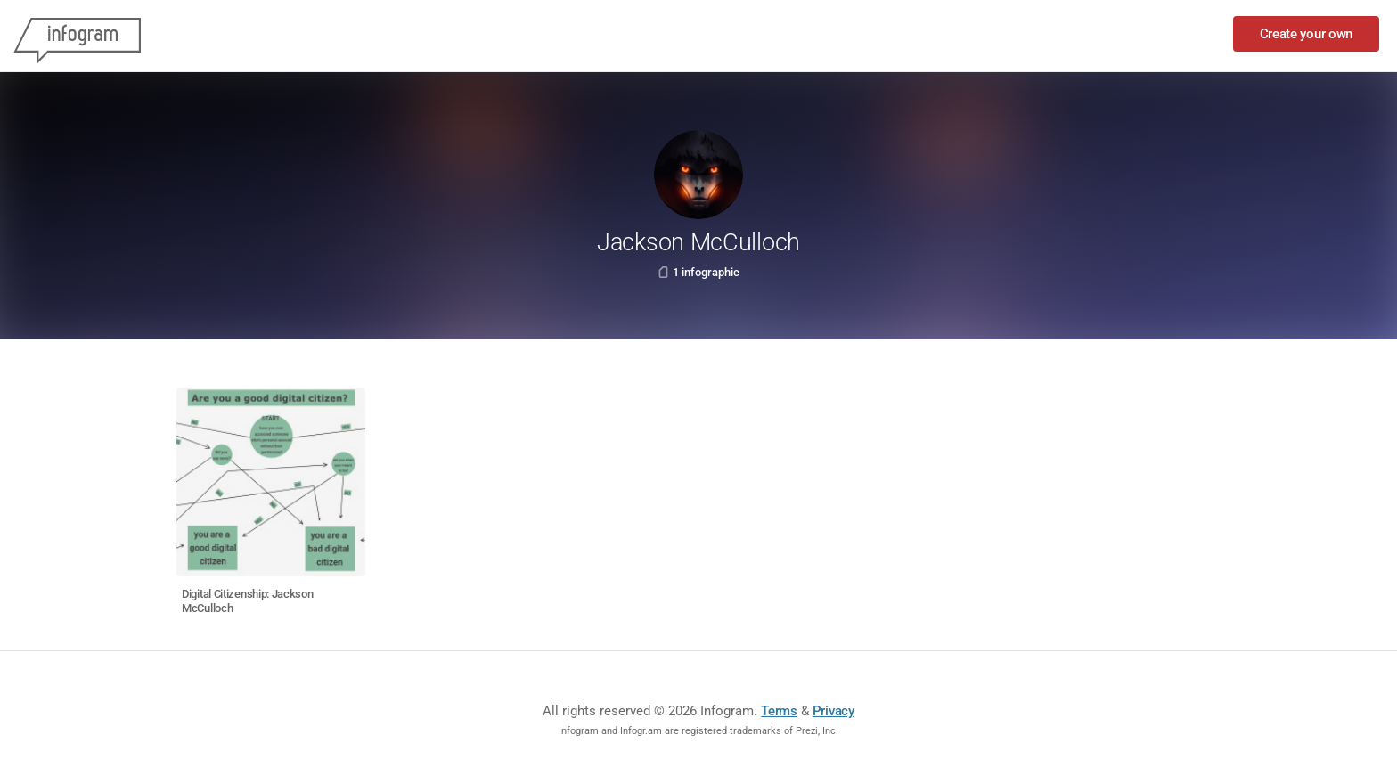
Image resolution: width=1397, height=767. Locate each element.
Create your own (1306, 34)
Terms (779, 711)
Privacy (833, 711)
